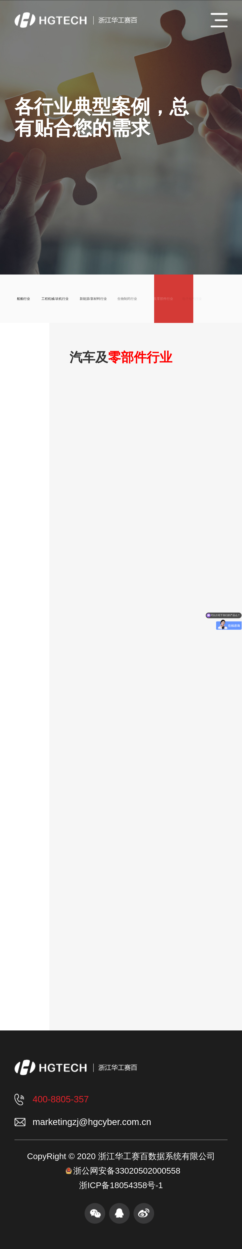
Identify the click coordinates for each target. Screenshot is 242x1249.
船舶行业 (17, 298)
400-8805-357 (61, 1099)
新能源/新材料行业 (83, 298)
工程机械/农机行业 (47, 298)
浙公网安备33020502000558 (126, 1170)
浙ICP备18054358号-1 (121, 1185)
